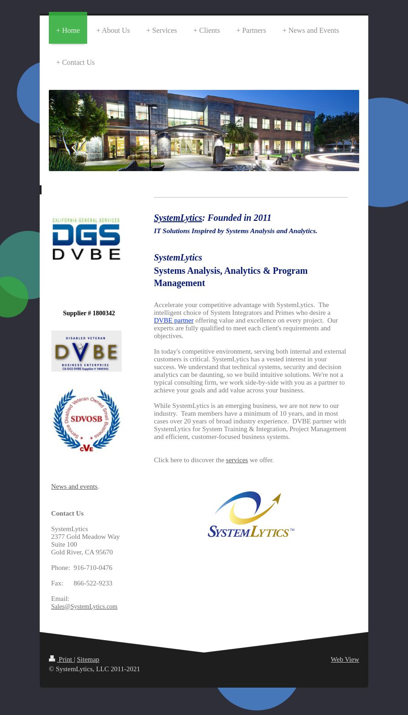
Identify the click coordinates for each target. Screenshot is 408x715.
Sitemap (88, 659)
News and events (74, 486)
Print (61, 659)
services (237, 460)
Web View (345, 659)
